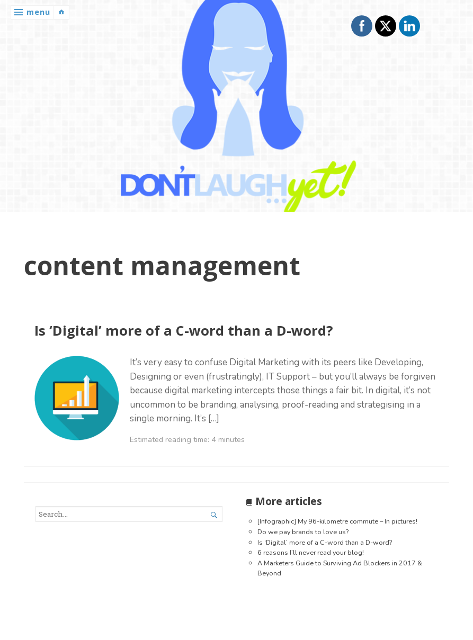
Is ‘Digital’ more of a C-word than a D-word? (183, 330)
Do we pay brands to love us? (303, 531)
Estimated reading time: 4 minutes (187, 439)
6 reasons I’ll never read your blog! (310, 552)
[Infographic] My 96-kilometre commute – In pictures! (337, 521)
